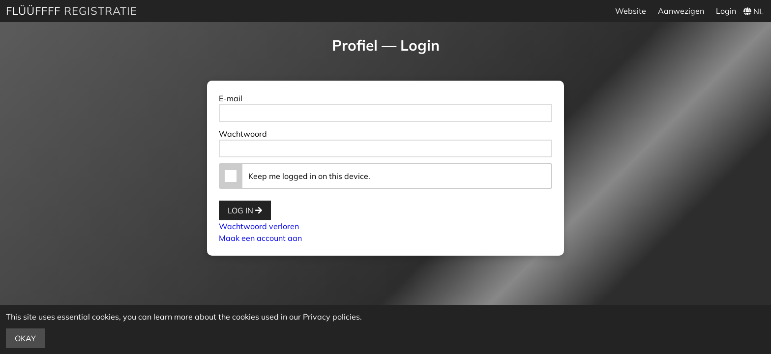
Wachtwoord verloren (259, 226)
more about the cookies (216, 317)
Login (726, 10)
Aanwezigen (681, 10)
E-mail (230, 98)
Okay (25, 338)
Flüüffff (33, 11)
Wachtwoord (243, 134)
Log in (245, 210)
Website (630, 10)
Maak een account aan (260, 238)
